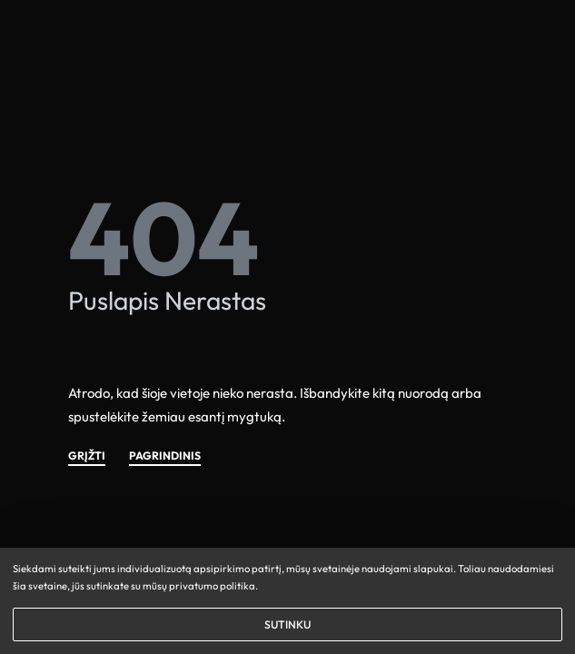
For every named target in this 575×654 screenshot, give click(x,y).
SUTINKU (287, 624)
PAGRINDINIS (165, 456)
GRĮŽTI (86, 456)
